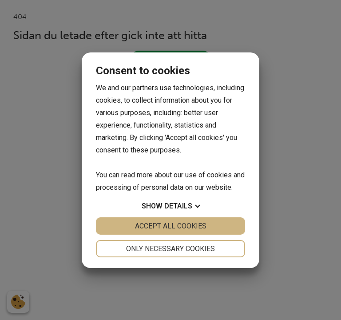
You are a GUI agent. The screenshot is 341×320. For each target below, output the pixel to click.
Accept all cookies (170, 226)
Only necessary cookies (170, 248)
